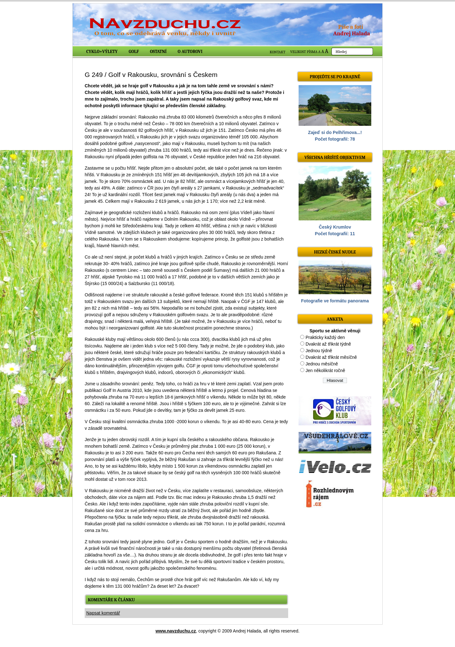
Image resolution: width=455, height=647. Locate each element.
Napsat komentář (103, 612)
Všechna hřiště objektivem (334, 157)
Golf (134, 51)
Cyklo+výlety (102, 51)
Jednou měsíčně (322, 363)
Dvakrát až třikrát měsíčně (331, 357)
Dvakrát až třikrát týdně (328, 344)
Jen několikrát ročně (325, 370)
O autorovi (190, 51)
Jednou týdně (319, 350)
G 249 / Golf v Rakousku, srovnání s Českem (151, 74)
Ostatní (158, 51)
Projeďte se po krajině (335, 76)
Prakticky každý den (325, 337)
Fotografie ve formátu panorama (335, 300)
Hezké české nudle (335, 252)
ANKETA (335, 319)
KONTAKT (278, 52)
